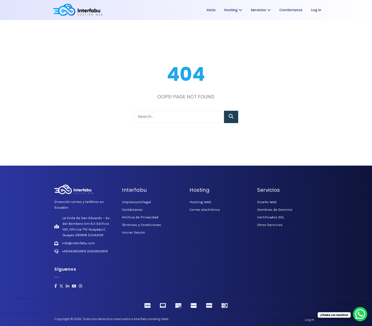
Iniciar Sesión (133, 232)
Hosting (233, 10)
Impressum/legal (136, 202)
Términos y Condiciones (141, 225)
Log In (316, 10)
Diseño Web (267, 202)
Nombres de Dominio (274, 209)
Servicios (261, 10)
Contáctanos (290, 10)
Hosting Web (200, 202)
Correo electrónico (205, 209)
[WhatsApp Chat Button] (360, 314)
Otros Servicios (270, 225)
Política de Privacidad (140, 217)
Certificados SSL (270, 217)
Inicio (211, 10)
